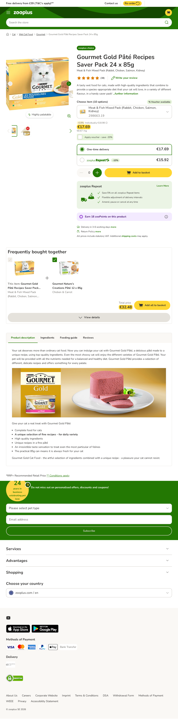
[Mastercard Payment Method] (21, 648)
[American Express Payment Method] (31, 648)
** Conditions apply (58, 476)
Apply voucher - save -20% (98, 137)
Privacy (22, 701)
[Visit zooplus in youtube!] (8, 618)
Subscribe (89, 531)
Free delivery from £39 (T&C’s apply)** (30, 3)
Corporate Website (46, 696)
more (113, 227)
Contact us (111, 3)
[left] (10, 84)
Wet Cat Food (26, 34)
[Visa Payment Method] (10, 648)
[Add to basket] (138, 173)
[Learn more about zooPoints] (166, 217)
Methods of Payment (150, 696)
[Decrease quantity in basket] (81, 173)
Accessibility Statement (44, 701)
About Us (11, 696)
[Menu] (8, 12)
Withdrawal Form (123, 696)
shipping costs (129, 236)
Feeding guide (68, 338)
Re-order (132, 3)
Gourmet (40, 34)
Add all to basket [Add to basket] (154, 306)
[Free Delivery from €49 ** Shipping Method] (10, 665)
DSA (105, 696)
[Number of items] (89, 173)
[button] (86, 48)
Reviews (88, 338)
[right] (69, 84)
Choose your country (24, 584)
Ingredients (47, 338)
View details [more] (89, 318)
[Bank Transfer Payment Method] (68, 647)
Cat (14, 34)
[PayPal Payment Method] (42, 648)
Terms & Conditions (86, 696)
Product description (23, 338)
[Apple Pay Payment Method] (53, 648)
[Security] (14, 679)
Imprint (66, 696)
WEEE (9, 701)
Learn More (163, 186)
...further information (125, 94)
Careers (26, 696)
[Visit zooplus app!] (18, 632)
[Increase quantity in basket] (97, 173)
